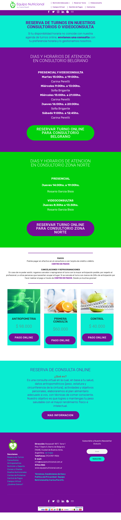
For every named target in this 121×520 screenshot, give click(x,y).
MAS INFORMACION (60, 422)
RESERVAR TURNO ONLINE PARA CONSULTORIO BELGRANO (60, 133)
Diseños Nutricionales (17, 480)
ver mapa (49, 460)
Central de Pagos (15, 486)
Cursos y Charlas (15, 477)
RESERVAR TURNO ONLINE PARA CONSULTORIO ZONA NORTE (60, 230)
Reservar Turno (79, 3)
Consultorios (13, 468)
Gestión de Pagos (75, 7)
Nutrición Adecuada (59, 3)
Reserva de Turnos (15, 465)
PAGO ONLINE (23, 342)
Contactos (90, 7)
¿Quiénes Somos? (15, 492)
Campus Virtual (58, 7)
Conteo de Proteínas (16, 483)
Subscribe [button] (97, 466)
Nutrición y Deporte (16, 474)
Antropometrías (14, 471)
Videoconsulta (95, 3)
